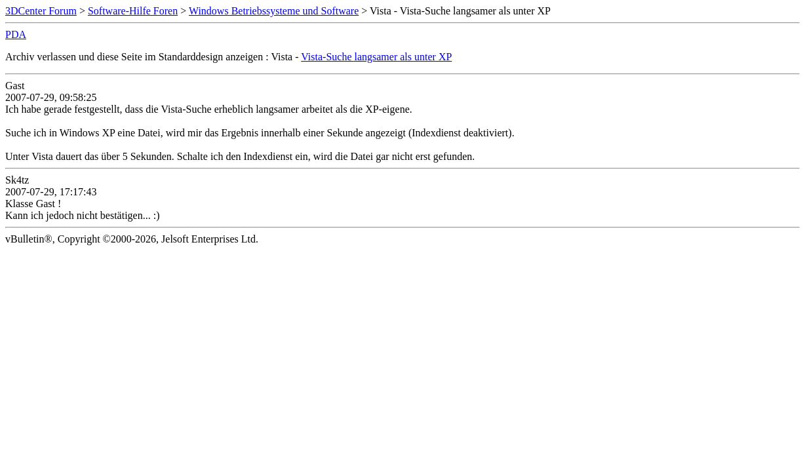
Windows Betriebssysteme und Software (274, 10)
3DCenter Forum (41, 10)
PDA (15, 34)
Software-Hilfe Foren (133, 10)
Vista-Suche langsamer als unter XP (376, 56)
